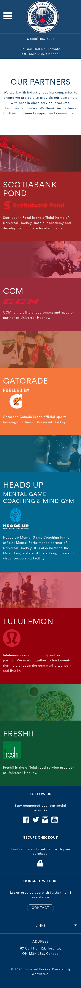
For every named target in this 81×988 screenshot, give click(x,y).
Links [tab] (56, 925)
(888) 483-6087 (42, 39)
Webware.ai (40, 974)
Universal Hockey (37, 969)
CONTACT (40, 908)
